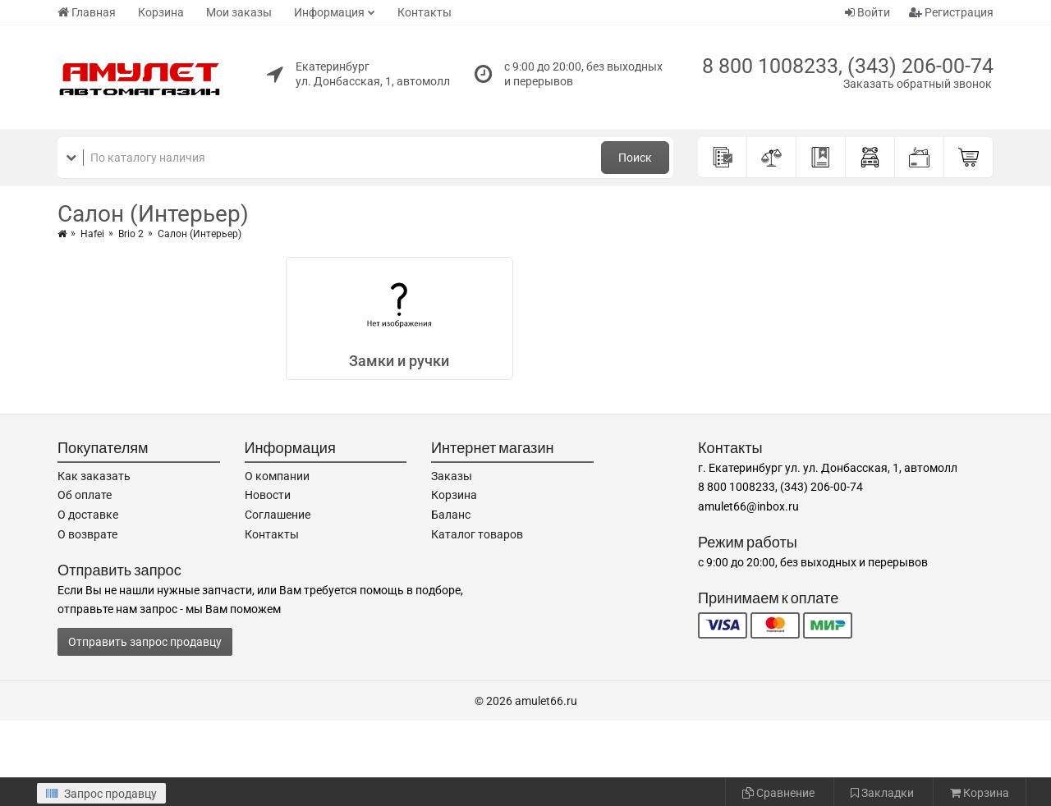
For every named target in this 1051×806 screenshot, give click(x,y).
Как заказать (94, 476)
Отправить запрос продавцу (145, 641)
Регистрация (951, 12)
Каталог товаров (477, 534)
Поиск (635, 157)
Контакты (424, 12)
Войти (867, 12)
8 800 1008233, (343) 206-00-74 (848, 66)
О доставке (87, 514)
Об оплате (84, 494)
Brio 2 (131, 234)
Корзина (161, 12)
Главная (86, 12)
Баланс (450, 514)
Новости (268, 494)
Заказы (451, 476)
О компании (277, 476)
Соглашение (277, 514)
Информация (329, 12)
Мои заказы (239, 12)
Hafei (92, 234)
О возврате (87, 534)
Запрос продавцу (101, 793)
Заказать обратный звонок (917, 83)
